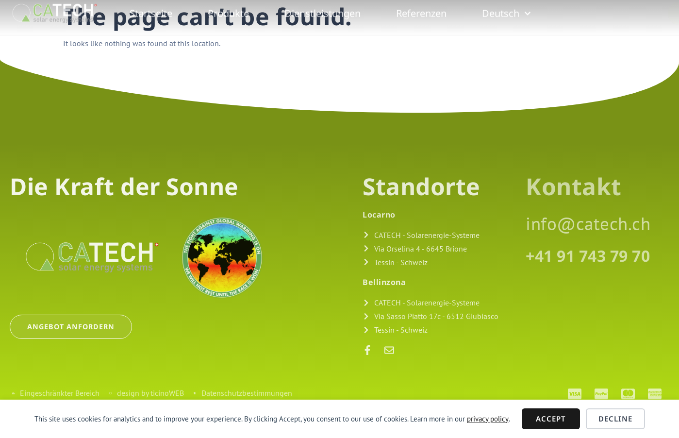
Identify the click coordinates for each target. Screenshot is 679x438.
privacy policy (488, 418)
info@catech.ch (588, 223)
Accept (551, 418)
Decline (615, 418)
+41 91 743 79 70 (588, 255)
